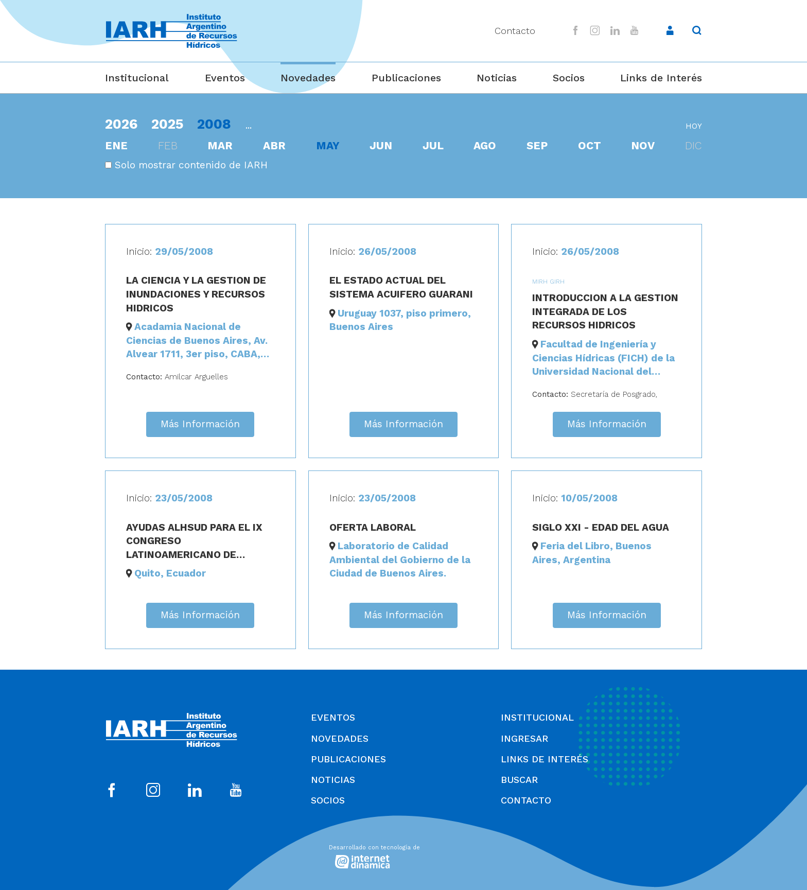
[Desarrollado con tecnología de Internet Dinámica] (403, 854)
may (328, 145)
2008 (214, 124)
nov (643, 145)
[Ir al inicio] (171, 31)
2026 (121, 124)
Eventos (225, 78)
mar (220, 145)
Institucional (137, 78)
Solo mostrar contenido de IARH (186, 165)
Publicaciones (406, 78)
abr (274, 145)
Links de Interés (661, 78)
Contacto (515, 30)
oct (589, 145)
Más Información (200, 424)
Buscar (519, 779)
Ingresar (524, 738)
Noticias (497, 78)
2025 (167, 124)
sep (537, 145)
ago (484, 145)
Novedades (308, 78)
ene (116, 145)
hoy (694, 126)
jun (381, 145)
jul (433, 145)
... (248, 125)
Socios (569, 78)
